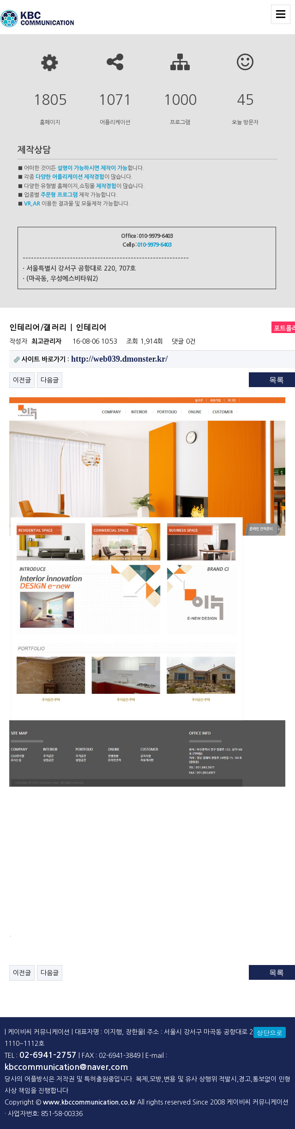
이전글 (22, 380)
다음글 (50, 380)
